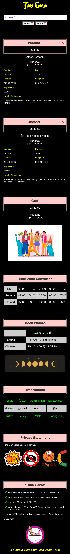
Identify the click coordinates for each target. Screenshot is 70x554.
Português (55, 416)
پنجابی (22, 416)
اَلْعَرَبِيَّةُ (22, 400)
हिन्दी (55, 408)
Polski (37, 416)
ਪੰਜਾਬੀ (9, 416)
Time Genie (35, 5)
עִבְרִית (37, 408)
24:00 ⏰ (41, 23)
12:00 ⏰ (28, 23)
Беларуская (55, 400)
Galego (9, 408)
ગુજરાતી (22, 408)
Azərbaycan (37, 400)
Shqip (9, 400)
